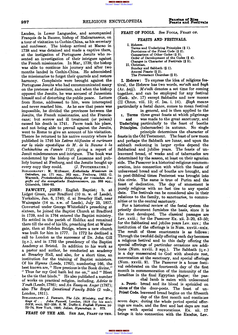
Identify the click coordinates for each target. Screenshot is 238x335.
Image (116, 4)
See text (109, 4)
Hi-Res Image (126, 4)
